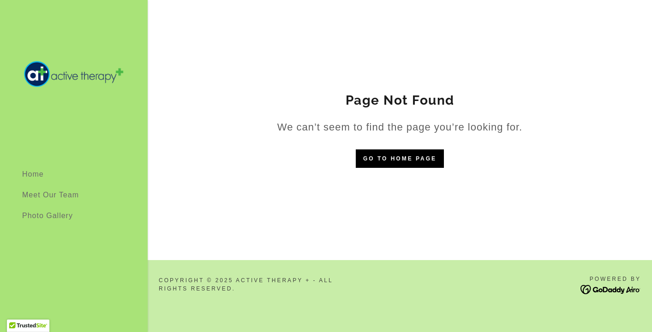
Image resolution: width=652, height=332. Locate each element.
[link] (74, 80)
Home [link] (33, 174)
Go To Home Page (400, 158)
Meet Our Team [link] (50, 195)
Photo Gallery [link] (47, 215)
